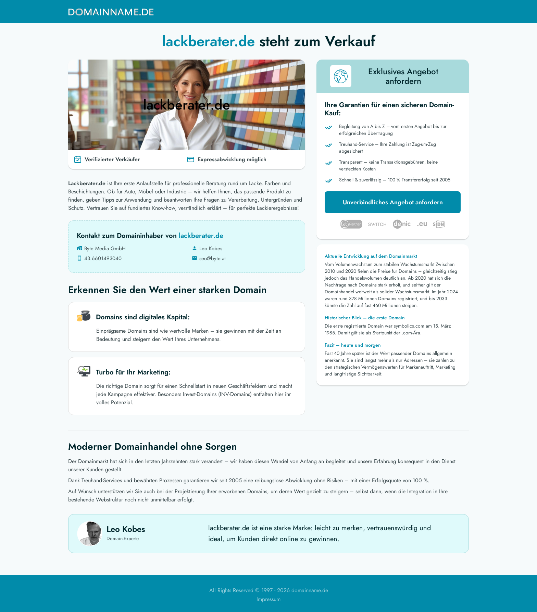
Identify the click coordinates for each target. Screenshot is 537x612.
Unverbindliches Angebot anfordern (393, 202)
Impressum (268, 599)
